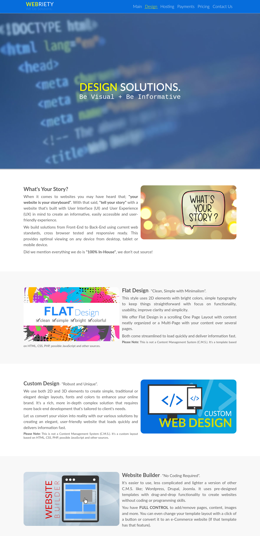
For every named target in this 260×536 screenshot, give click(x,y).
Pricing (206, 6)
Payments (190, 6)
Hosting (173, 6)
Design (158, 6)
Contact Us (223, 6)
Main (146, 6)
